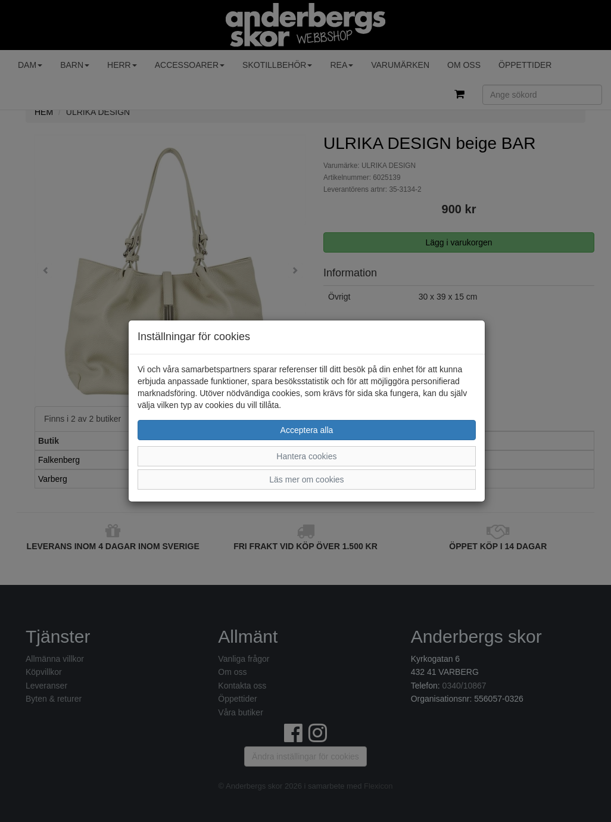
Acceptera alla (306, 430)
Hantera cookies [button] (306, 456)
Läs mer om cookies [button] (306, 479)
